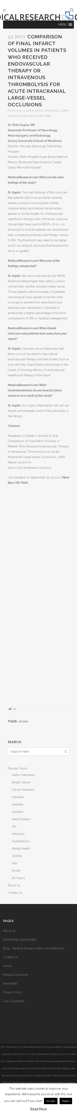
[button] (63, 24)
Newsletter (10, 983)
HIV (14, 826)
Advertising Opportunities (20, 939)
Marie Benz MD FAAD (36, 116)
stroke (23, 721)
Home (7, 966)
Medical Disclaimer (15, 974)
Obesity (17, 856)
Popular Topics (18, 768)
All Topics (18, 878)
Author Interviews (47, 110)
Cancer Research (23, 789)
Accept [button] (50, 1101)
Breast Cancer (21, 782)
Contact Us (15, 892)
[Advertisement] (38, 595)
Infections (18, 833)
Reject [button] (66, 1101)
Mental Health (21, 848)
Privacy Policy (12, 992)
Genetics (18, 811)
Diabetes (17, 804)
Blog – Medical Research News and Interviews (33, 948)
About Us (14, 885)
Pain (14, 863)
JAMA (64, 110)
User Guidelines (13, 1001)
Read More (38, 1109)
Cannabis (18, 797)
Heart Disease (21, 819)
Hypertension (21, 841)
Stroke (12, 116)
